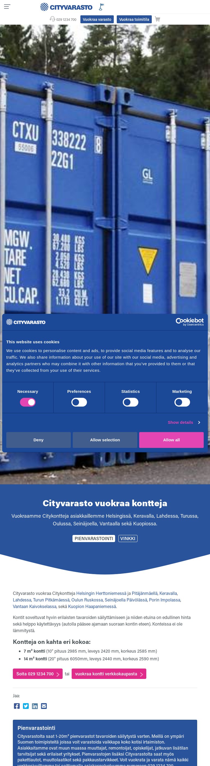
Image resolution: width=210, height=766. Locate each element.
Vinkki (127, 527)
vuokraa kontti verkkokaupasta (106, 663)
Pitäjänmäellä (145, 582)
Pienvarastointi (94, 527)
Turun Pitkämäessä (51, 589)
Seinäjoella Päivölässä (126, 589)
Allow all (171, 439)
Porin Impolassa (164, 589)
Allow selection (105, 439)
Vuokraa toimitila (176, 6)
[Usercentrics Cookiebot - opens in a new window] (180, 322)
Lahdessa (22, 589)
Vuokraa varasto (139, 6)
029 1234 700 (108, 6)
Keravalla (168, 582)
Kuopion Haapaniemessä (92, 595)
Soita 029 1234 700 (35, 663)
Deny (38, 439)
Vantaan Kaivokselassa (34, 595)
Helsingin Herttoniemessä (101, 582)
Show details (180, 422)
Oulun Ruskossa (87, 589)
